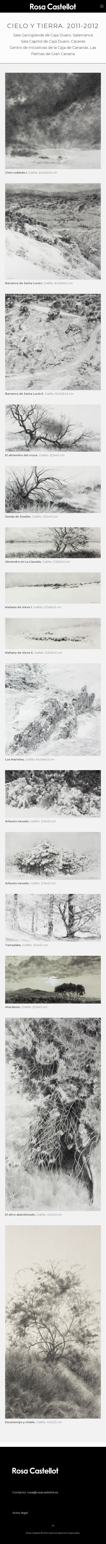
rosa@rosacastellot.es (42, 1492)
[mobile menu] (101, 6)
